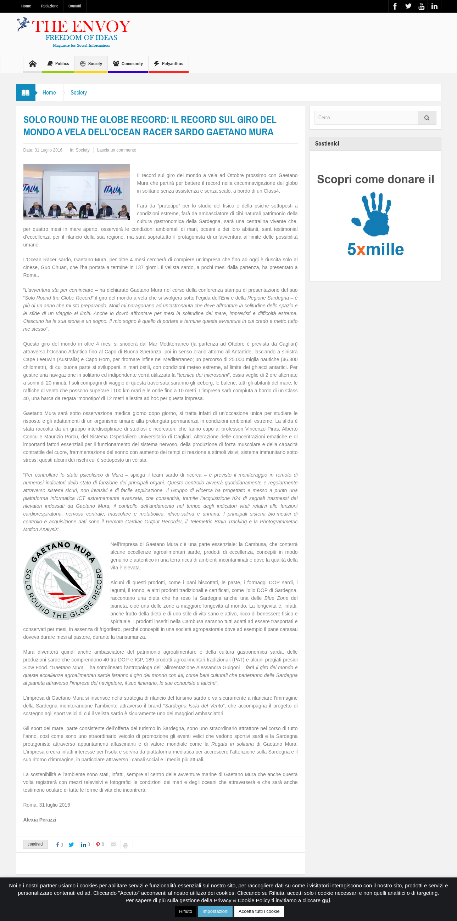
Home (26, 6)
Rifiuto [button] (185, 911)
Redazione (49, 6)
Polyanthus (169, 64)
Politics (58, 64)
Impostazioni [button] (215, 911)
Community (128, 64)
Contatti (74, 6)
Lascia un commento (116, 150)
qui (326, 900)
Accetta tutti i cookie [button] (259, 911)
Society (91, 64)
